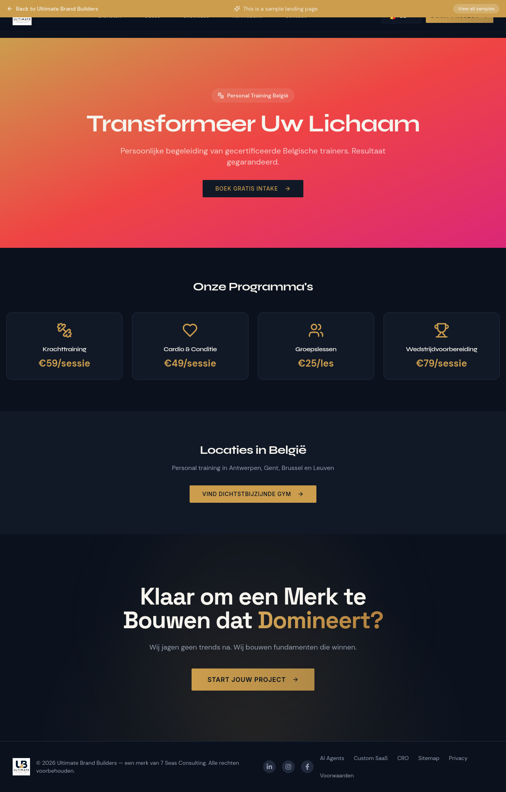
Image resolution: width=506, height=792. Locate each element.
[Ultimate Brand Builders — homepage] (21, 766)
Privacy (458, 758)
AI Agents (332, 758)
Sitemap (429, 758)
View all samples (476, 9)
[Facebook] (307, 766)
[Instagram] (288, 766)
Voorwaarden (337, 775)
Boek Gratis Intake (253, 188)
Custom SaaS (371, 758)
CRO (403, 758)
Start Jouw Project (253, 679)
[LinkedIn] (269, 766)
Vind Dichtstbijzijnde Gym (253, 494)
